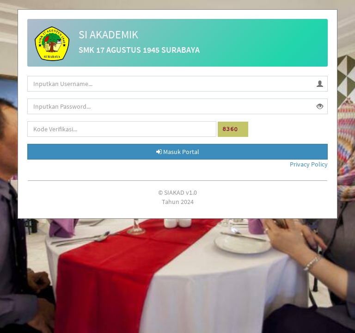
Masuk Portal (177, 152)
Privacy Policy (309, 164)
